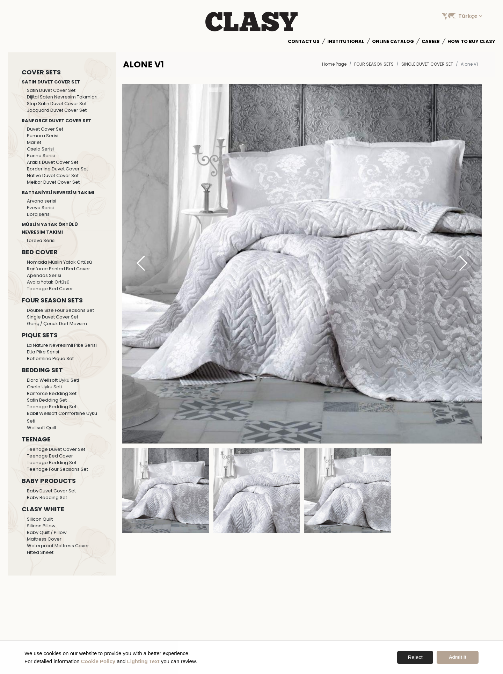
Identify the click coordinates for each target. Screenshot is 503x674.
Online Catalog (393, 41)
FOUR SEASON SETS (374, 64)
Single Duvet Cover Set (427, 64)
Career (431, 41)
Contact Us (304, 41)
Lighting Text (143, 661)
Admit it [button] (457, 657)
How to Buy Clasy (471, 41)
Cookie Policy (98, 661)
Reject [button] (415, 657)
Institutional (345, 41)
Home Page (334, 64)
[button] (463, 263)
